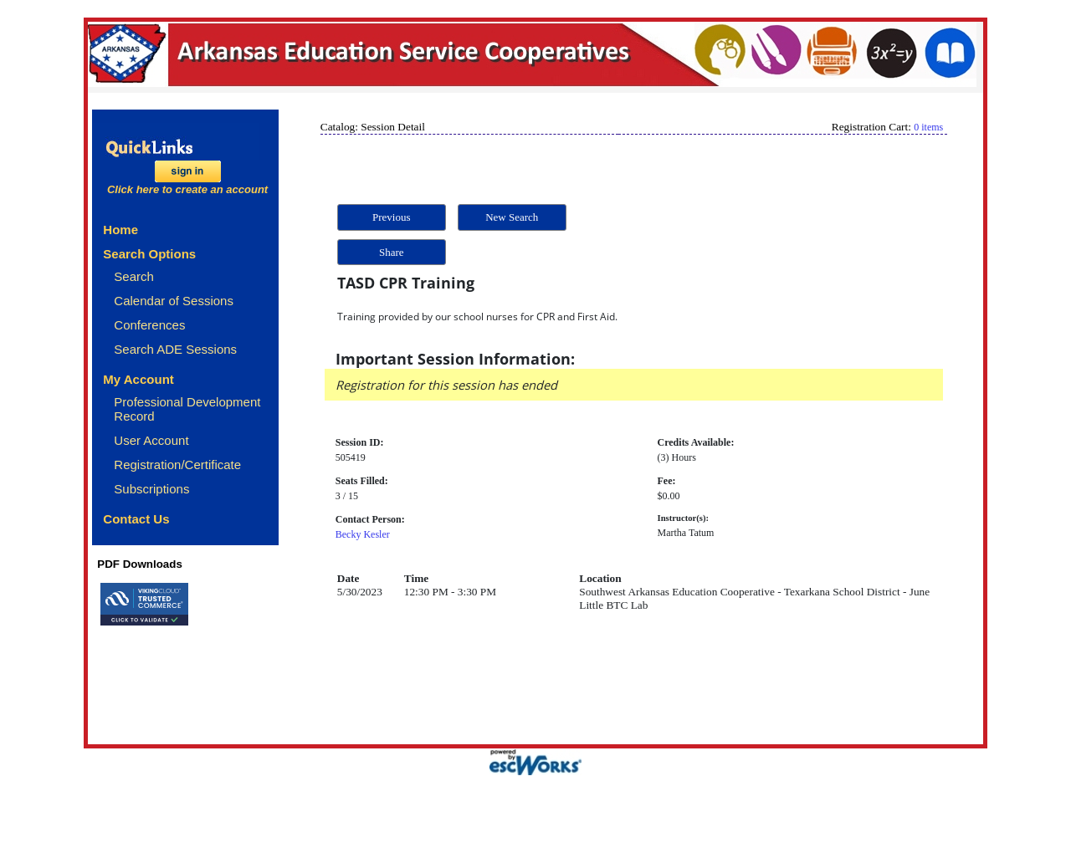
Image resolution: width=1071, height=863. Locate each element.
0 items (928, 127)
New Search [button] (511, 217)
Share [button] (391, 252)
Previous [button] (391, 217)
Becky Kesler (363, 534)
